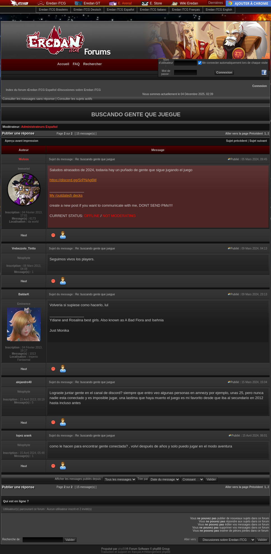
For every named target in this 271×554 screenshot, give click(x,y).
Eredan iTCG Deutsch (87, 9)
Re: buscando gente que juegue (95, 159)
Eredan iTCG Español (120, 9)
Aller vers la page (237, 133)
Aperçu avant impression (21, 140)
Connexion (259, 86)
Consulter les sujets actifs (74, 98)
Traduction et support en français (121, 551)
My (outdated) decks (66, 195)
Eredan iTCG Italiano (153, 9)
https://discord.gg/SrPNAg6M (73, 180)
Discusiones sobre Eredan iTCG (79, 89)
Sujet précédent (236, 140)
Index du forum (16, 89)
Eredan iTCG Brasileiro (53, 9)
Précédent (256, 133)
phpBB (122, 548)
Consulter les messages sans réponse (29, 98)
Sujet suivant (258, 140)
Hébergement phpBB (157, 551)
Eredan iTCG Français (186, 9)
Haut (24, 235)
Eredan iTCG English (219, 9)
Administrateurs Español (39, 126)
